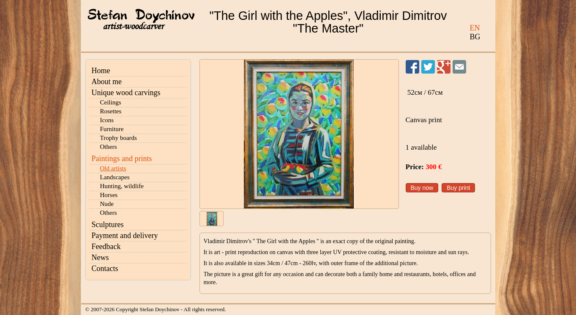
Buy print (458, 187)
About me (107, 81)
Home (101, 70)
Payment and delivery (125, 235)
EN (475, 28)
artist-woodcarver (133, 26)
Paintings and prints (122, 158)
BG (475, 37)
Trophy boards (118, 137)
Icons (107, 120)
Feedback (106, 246)
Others (108, 146)
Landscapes (115, 177)
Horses (109, 195)
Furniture (112, 129)
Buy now (422, 187)
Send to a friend (459, 67)
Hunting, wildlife (122, 186)
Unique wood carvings (126, 92)
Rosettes (111, 111)
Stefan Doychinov (141, 15)
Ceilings (110, 102)
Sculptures (108, 224)
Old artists (113, 168)
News (100, 257)
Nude (107, 203)
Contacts (105, 268)
